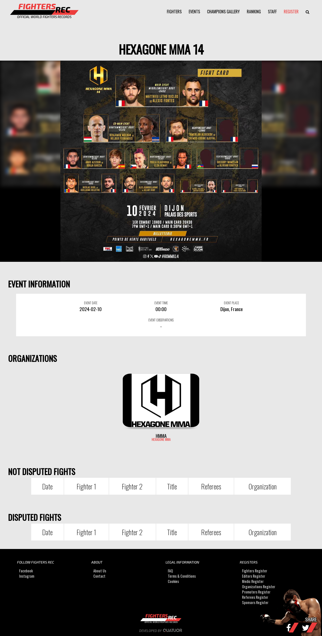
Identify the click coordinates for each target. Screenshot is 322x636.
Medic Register (253, 581)
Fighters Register (254, 570)
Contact (99, 576)
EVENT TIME (161, 302)
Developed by (161, 631)
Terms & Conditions (182, 576)
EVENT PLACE (231, 302)
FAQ (170, 570)
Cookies (173, 581)
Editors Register (253, 576)
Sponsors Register (255, 602)
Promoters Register (256, 591)
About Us (99, 570)
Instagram (26, 576)
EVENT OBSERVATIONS (161, 319)
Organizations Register (258, 586)
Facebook (26, 570)
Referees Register (255, 597)
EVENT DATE (90, 302)
